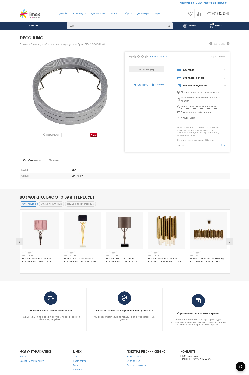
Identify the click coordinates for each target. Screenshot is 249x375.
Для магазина (96, 13)
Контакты (78, 369)
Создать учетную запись (32, 361)
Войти (23, 356)
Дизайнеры (142, 13)
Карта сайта (79, 361)
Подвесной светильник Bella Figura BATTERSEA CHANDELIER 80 (208, 260)
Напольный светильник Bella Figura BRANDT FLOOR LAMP (80, 260)
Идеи (155, 13)
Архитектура (77, 13)
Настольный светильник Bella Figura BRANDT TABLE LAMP (121, 260)
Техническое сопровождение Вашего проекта (200, 99)
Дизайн (61, 13)
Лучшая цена (188, 117)
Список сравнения (136, 365)
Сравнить (158, 84)
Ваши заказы (134, 356)
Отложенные (133, 361)
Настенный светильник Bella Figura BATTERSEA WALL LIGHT (165, 260)
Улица (112, 13)
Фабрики (125, 13)
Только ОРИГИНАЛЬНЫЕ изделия (199, 106)
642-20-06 (216, 13)
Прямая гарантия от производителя (200, 92)
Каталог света (39, 26)
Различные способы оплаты (196, 112)
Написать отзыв (158, 56)
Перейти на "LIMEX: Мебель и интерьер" (204, 2)
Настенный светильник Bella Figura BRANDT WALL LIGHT (37, 260)
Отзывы (54, 160)
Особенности (32, 160)
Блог (75, 365)
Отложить (141, 84)
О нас (76, 356)
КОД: (213, 56)
